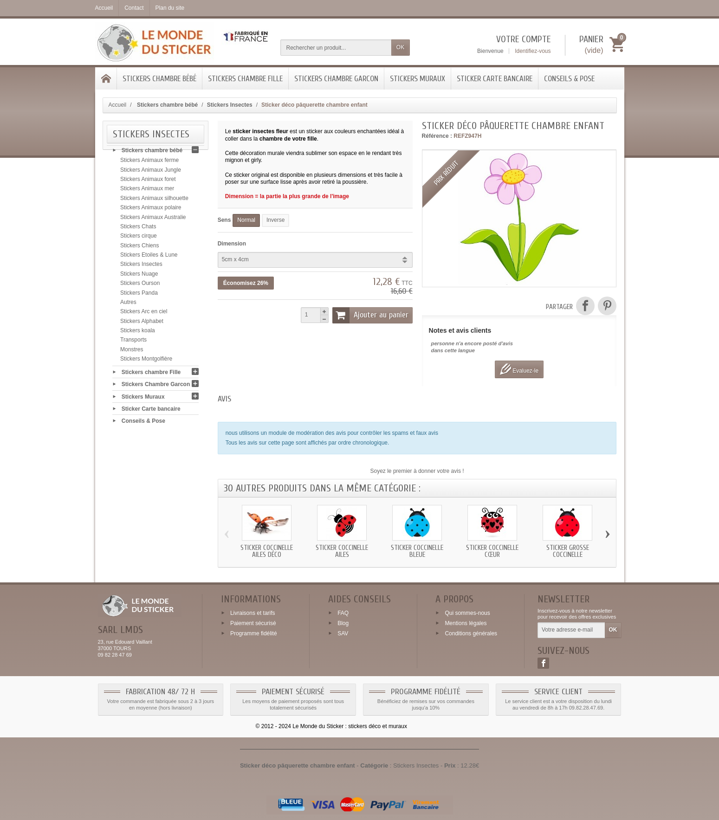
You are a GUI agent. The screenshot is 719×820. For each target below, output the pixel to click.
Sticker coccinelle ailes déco (266, 551)
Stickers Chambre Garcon (336, 78)
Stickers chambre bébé (159, 78)
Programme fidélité (253, 633)
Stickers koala (137, 333)
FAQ (343, 613)
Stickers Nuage (139, 276)
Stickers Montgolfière (146, 361)
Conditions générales (471, 633)
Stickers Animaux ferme (149, 163)
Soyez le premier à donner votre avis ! (417, 471)
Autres (128, 305)
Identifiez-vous (533, 51)
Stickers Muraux (417, 78)
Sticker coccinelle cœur (492, 551)
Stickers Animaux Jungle (150, 172)
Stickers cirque (138, 239)
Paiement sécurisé (253, 623)
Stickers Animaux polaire (150, 210)
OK (400, 47)
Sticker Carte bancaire (494, 78)
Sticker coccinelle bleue (417, 551)
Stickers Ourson (140, 286)
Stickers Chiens (139, 248)
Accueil (118, 105)
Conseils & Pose (569, 78)
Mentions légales (465, 623)
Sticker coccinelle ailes (342, 551)
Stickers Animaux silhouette (154, 201)
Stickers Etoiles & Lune (148, 257)
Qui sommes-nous (467, 613)
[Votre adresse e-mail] (571, 630)
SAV (342, 633)
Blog (343, 623)
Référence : (437, 136)
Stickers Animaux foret (147, 182)
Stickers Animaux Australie (153, 220)
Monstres (131, 352)
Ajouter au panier (370, 315)
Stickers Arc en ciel (143, 314)
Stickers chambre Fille (245, 78)
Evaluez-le (519, 369)
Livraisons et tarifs (252, 613)
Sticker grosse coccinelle (567, 551)
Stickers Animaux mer (147, 191)
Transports (133, 343)
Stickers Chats (138, 229)
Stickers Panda (139, 295)
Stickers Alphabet (141, 324)
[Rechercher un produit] (336, 47)
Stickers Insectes (141, 267)
